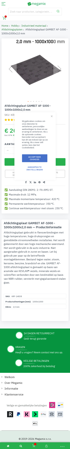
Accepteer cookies (34, 158)
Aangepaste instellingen (34, 168)
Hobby (15, 25)
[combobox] (35, 11)
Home (5, 25)
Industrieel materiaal (33, 25)
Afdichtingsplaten (12, 29)
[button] (28, 101)
